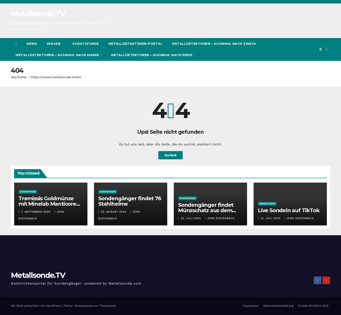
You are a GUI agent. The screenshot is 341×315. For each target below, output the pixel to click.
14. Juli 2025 (271, 218)
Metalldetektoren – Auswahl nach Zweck (214, 44)
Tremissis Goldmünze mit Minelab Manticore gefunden (47, 203)
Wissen (54, 44)
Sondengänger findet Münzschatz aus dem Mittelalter (205, 210)
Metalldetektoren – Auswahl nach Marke (58, 55)
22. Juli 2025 (191, 218)
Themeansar (108, 305)
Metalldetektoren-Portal (136, 44)
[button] (320, 49)
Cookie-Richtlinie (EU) (313, 305)
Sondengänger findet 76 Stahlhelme (129, 201)
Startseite (19, 77)
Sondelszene (267, 203)
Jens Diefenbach (220, 218)
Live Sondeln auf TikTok (288, 210)
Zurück (170, 155)
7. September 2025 (36, 211)
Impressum (250, 305)
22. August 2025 (114, 211)
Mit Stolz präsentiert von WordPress (36, 305)
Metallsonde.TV (38, 13)
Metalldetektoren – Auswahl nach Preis (152, 55)
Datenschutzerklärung (278, 305)
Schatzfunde (85, 44)
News (32, 44)
